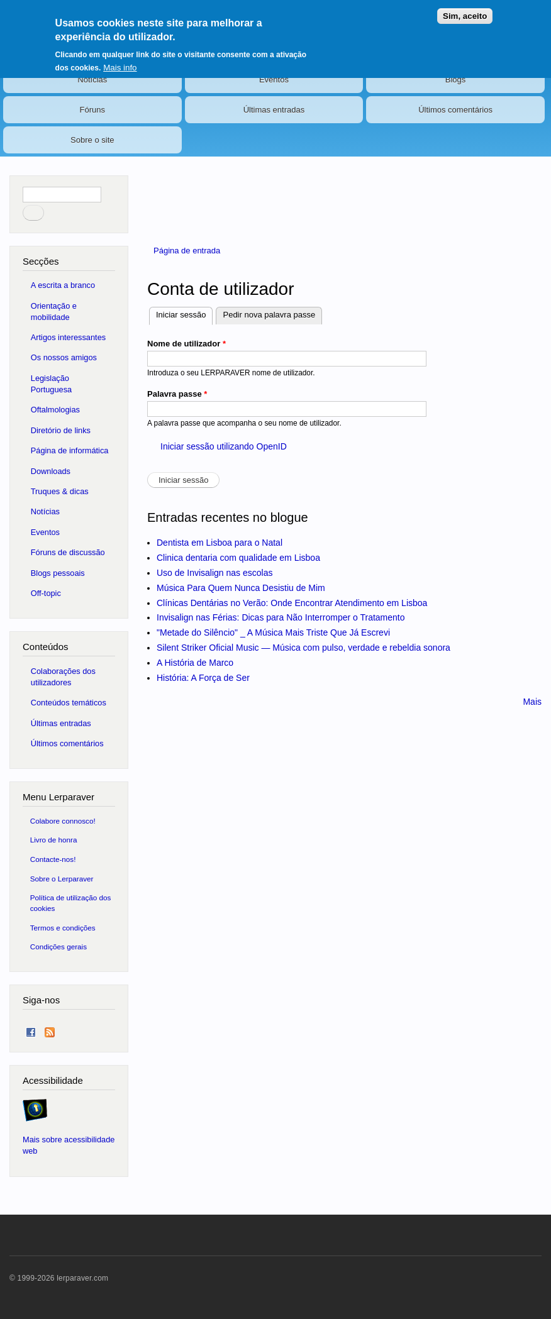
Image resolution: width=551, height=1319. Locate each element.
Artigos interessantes (68, 337)
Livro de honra (53, 840)
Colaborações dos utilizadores (63, 676)
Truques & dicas (60, 491)
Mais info (119, 67)
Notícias (92, 79)
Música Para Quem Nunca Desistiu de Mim (241, 588)
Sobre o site (92, 140)
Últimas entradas (274, 109)
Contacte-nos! (53, 859)
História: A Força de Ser (203, 678)
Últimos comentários (455, 109)
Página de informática (70, 450)
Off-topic (46, 593)
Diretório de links (61, 430)
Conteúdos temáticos (68, 702)
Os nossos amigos (64, 357)
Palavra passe (177, 394)
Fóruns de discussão (68, 552)
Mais (532, 702)
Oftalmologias (55, 409)
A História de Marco (195, 663)
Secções (40, 261)
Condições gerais (58, 946)
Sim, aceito (465, 16)
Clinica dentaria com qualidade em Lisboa (238, 558)
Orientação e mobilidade (54, 311)
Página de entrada (186, 250)
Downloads (50, 471)
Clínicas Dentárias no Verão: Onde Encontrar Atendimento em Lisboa (292, 603)
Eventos (274, 79)
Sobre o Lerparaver (62, 879)
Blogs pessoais (58, 573)
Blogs (455, 79)
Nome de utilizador (186, 343)
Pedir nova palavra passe (269, 314)
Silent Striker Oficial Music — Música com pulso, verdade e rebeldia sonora (303, 648)
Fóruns (92, 109)
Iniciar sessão (184, 313)
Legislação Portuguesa (51, 383)
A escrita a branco (63, 285)
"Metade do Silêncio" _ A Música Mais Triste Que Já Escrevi (273, 632)
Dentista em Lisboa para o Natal (219, 543)
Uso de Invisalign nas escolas (214, 573)
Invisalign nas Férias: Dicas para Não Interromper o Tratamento (281, 617)
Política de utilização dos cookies (70, 902)
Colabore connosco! (63, 821)
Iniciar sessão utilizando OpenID (223, 446)
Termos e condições (63, 928)
